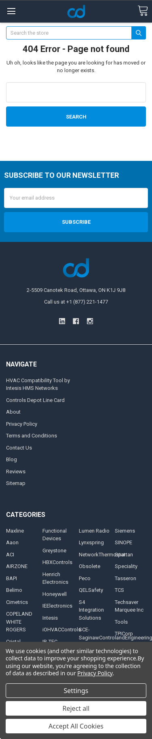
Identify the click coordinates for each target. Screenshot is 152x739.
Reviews (15, 471)
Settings (76, 690)
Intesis (50, 618)
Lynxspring (91, 542)
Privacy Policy (21, 424)
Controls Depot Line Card (35, 400)
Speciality (126, 566)
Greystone (54, 550)
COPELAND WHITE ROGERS (19, 622)
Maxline (15, 531)
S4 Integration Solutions (91, 610)
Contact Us (19, 448)
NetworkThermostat (102, 555)
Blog (11, 459)
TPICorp (124, 634)
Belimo (14, 590)
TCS (119, 590)
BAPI (11, 578)
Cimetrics (17, 602)
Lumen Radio (94, 531)
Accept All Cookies (76, 726)
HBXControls (57, 562)
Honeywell (54, 594)
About (13, 412)
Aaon (12, 542)
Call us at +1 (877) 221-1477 (76, 302)
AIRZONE (16, 566)
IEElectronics (57, 606)
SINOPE (123, 542)
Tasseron (125, 578)
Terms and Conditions (31, 436)
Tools (121, 622)
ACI (10, 555)
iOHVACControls (61, 630)
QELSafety (91, 590)
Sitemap (15, 483)
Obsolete (89, 566)
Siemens (125, 531)
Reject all (76, 708)
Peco (85, 578)
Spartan (124, 555)
